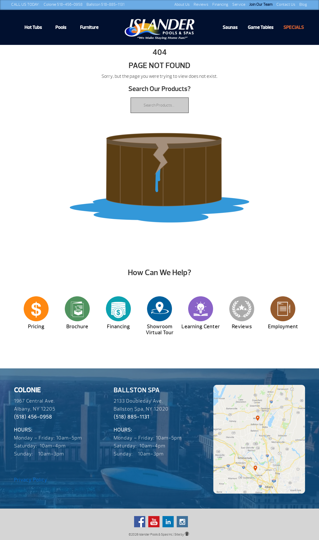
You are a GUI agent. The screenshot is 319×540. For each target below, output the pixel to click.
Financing (220, 4)
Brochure (77, 327)
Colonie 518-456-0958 (63, 4)
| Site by (181, 534)
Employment (283, 327)
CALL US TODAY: (25, 4)
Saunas (230, 27)
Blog (303, 4)
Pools (60, 27)
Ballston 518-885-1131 (105, 4)
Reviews (201, 4)
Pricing (36, 327)
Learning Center (200, 327)
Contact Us (285, 4)
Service (238, 4)
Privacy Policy (30, 480)
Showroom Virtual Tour (159, 330)
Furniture (89, 27)
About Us (182, 4)
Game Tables (260, 27)
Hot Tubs (33, 27)
